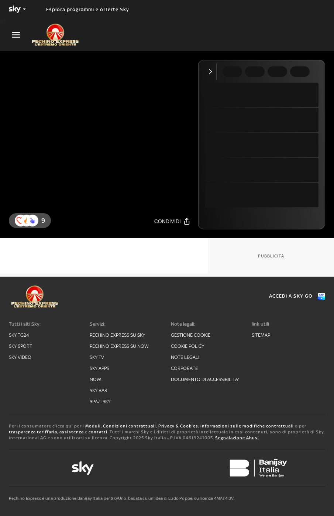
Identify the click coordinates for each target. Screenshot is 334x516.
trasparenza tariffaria (33, 431)
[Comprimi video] (212, 71)
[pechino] (59, 35)
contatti (98, 431)
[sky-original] (82, 468)
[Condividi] (172, 221)
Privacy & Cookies (178, 426)
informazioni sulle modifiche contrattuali (247, 426)
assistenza (71, 431)
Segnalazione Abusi (237, 437)
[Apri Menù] (21, 34)
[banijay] (258, 468)
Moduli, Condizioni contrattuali (120, 426)
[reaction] (32, 220)
